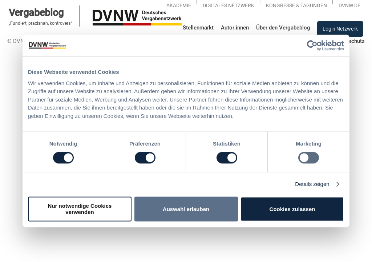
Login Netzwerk (340, 29)
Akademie (178, 5)
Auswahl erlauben (186, 209)
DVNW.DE (349, 5)
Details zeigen (312, 184)
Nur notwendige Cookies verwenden (80, 209)
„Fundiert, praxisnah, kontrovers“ (40, 23)
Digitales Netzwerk (228, 5)
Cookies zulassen (292, 209)
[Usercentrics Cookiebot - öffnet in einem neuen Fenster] (312, 45)
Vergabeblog (36, 12)
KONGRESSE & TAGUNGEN (296, 5)
